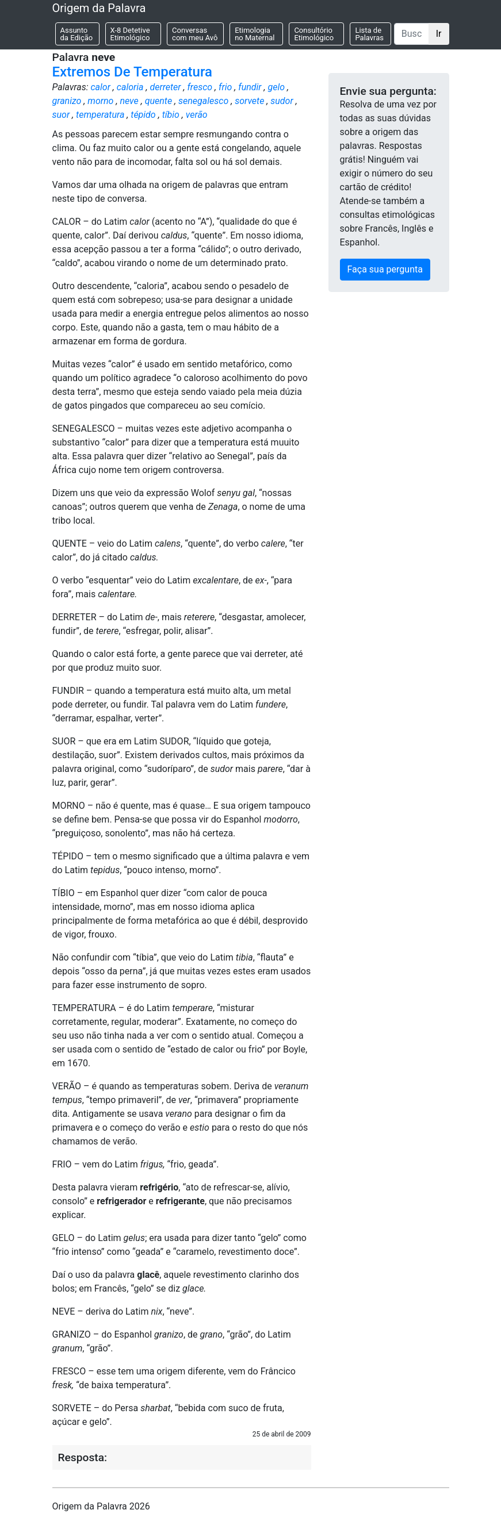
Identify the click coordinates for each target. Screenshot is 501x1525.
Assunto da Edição (76, 34)
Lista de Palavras (369, 34)
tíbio (170, 114)
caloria (130, 87)
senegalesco (203, 100)
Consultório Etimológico (314, 34)
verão (197, 114)
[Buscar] (411, 34)
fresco (199, 87)
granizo (67, 100)
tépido (143, 114)
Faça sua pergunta (385, 269)
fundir (249, 87)
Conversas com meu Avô (194, 34)
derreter (165, 87)
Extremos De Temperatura (132, 72)
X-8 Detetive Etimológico (130, 34)
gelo (276, 87)
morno (100, 100)
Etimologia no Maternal (254, 34)
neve (129, 100)
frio (225, 87)
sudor (281, 100)
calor (100, 87)
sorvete (249, 100)
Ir (439, 33)
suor (61, 114)
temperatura (100, 114)
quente (158, 100)
